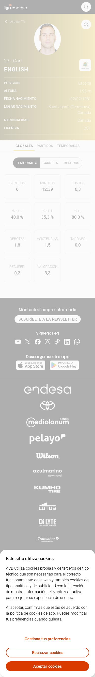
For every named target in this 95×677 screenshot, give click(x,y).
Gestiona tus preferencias (47, 639)
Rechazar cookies (47, 652)
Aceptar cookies (47, 666)
